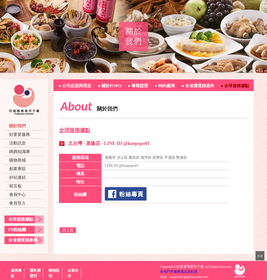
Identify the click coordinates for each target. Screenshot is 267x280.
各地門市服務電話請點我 (178, 271)
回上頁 (67, 230)
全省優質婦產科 (23, 240)
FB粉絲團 (17, 229)
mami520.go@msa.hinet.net (189, 277)
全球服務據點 (20, 219)
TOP (260, 256)
